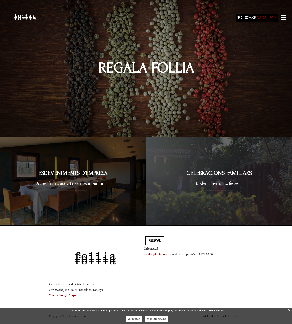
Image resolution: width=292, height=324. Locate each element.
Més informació (216, 310)
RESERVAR (155, 240)
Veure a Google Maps (62, 295)
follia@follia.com (156, 254)
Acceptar (134, 319)
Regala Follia (146, 68)
